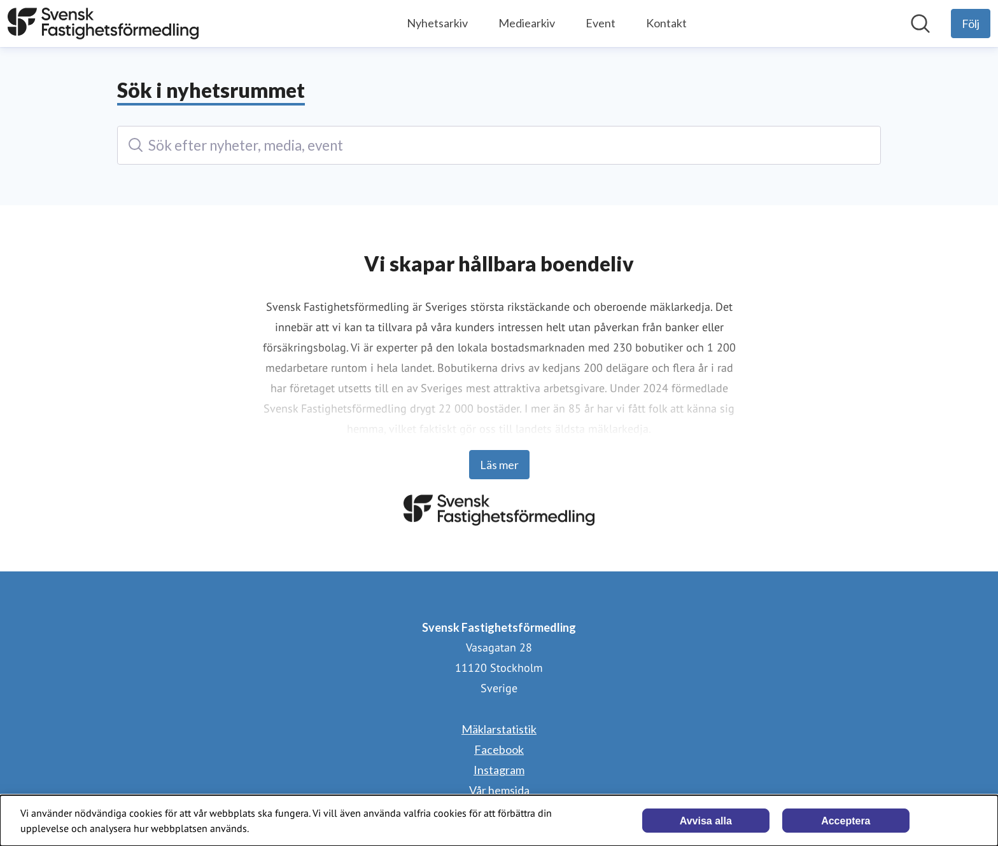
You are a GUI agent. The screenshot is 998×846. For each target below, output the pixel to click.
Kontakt (666, 23)
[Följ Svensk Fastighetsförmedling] (970, 23)
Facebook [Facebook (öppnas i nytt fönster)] (499, 749)
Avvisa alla (706, 820)
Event (600, 23)
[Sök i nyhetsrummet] (920, 23)
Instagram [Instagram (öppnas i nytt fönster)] (499, 770)
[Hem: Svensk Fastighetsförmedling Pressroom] (103, 23)
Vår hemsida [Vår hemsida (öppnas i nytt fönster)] (499, 790)
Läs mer (499, 465)
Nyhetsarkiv (437, 23)
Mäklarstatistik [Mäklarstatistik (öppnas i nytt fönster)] (499, 729)
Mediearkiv (526, 23)
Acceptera (845, 820)
